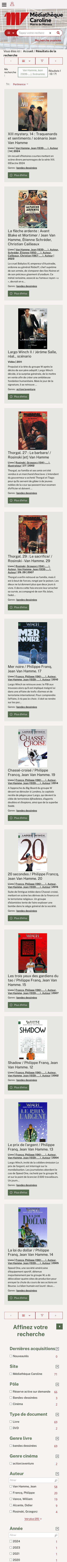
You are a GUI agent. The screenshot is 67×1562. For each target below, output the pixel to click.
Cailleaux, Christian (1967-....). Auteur (30, 255)
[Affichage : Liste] (26, 61)
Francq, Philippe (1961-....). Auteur (36, 676)
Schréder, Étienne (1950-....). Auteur (29, 252)
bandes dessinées (26, 167)
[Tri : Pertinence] (19, 84)
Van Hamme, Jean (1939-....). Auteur (37, 148)
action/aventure (25, 389)
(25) (33, 1518)
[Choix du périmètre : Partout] (10, 32)
